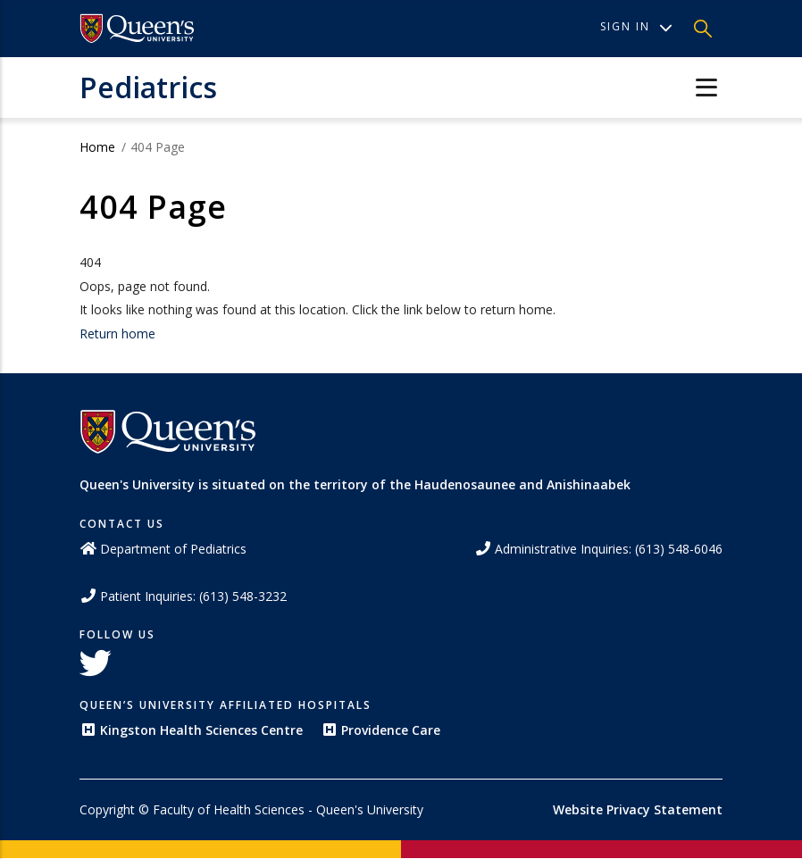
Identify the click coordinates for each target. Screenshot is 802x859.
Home (97, 146)
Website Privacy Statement (638, 809)
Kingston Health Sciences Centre (191, 729)
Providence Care (380, 729)
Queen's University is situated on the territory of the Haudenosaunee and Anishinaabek (355, 484)
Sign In (636, 26)
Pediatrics (148, 87)
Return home (117, 333)
